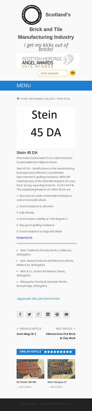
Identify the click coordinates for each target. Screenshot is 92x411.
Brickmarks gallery (42, 98)
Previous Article (30, 328)
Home (22, 98)
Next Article (64, 328)
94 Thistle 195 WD (26, 382)
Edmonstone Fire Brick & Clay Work (60, 336)
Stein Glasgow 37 (57, 382)
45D (34, 298)
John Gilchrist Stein (49, 298)
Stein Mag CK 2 (26, 334)
